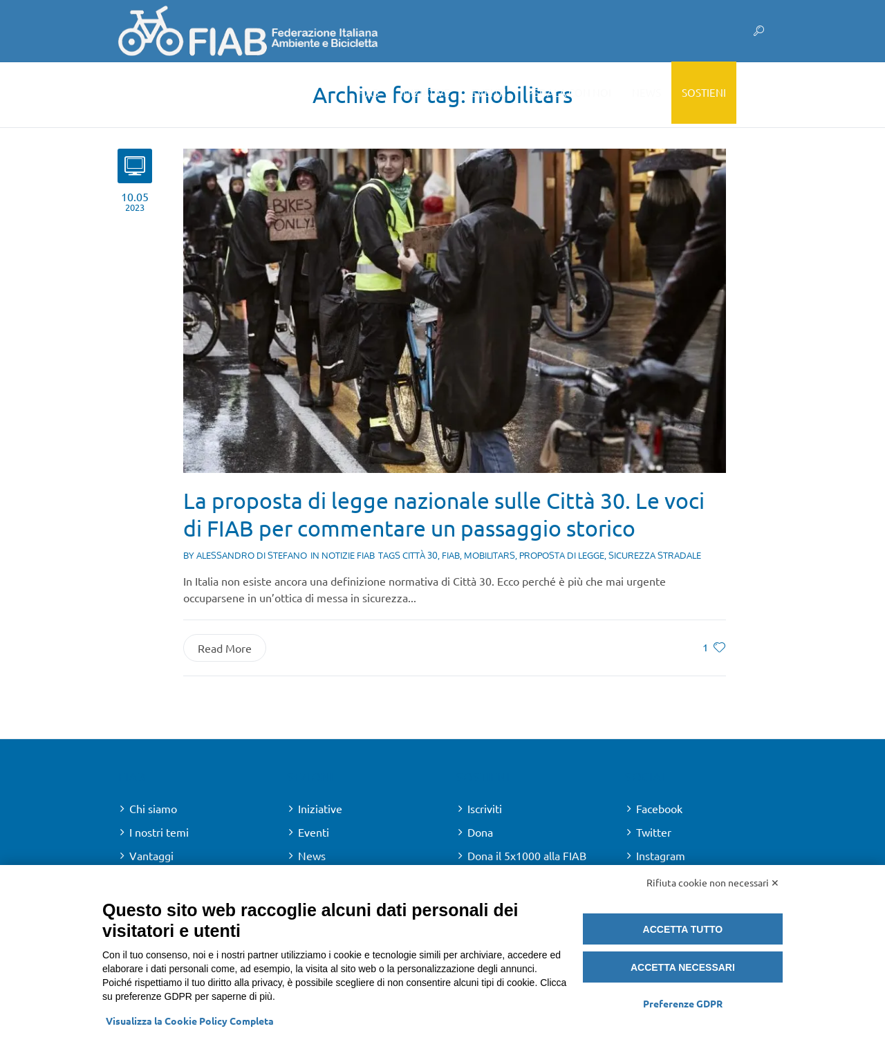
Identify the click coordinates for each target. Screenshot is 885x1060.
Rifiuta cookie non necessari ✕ (712, 882)
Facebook (659, 808)
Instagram (660, 855)
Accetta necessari (683, 967)
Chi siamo (153, 808)
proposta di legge (561, 555)
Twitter (653, 832)
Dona (480, 832)
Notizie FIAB (348, 555)
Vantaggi (151, 855)
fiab (451, 555)
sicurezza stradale (654, 555)
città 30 (420, 555)
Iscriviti (484, 808)
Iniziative (320, 808)
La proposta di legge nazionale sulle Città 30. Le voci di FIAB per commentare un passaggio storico (444, 514)
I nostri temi (159, 832)
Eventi (313, 832)
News (312, 855)
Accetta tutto (683, 929)
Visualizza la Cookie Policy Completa (190, 1020)
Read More (225, 648)
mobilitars (489, 555)
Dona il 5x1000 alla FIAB (526, 855)
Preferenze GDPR (683, 1003)
